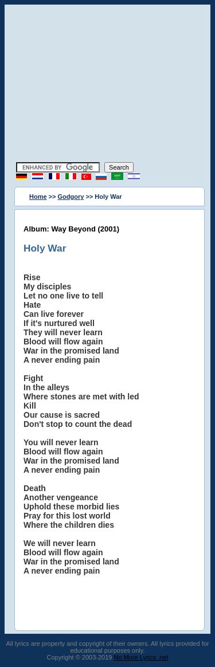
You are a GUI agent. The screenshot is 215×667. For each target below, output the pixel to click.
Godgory (71, 196)
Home (38, 196)
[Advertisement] (107, 84)
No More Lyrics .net (141, 657)
